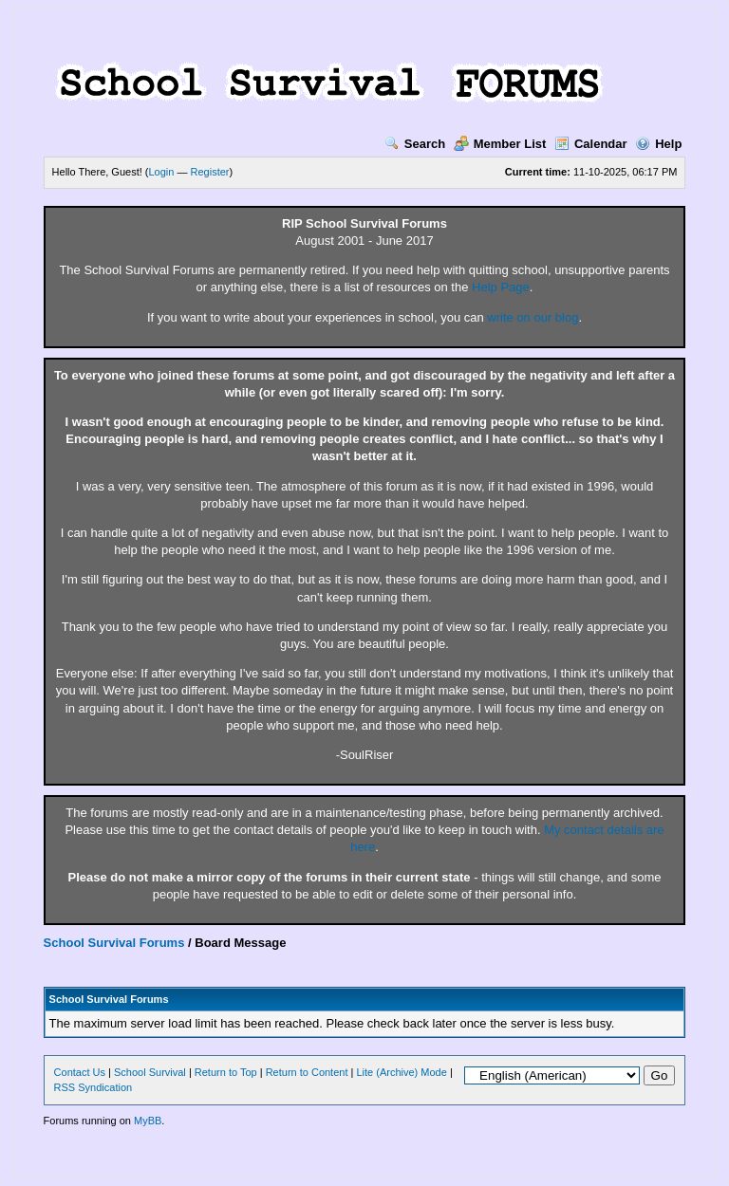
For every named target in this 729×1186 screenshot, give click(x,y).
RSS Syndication (93, 1087)
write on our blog (532, 317)
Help (658, 144)
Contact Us (79, 1072)
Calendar (590, 144)
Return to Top (226, 1072)
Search (414, 144)
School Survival (150, 1072)
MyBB (147, 1120)
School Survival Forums (114, 943)
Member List (500, 144)
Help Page (501, 287)
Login (162, 171)
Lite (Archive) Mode (401, 1072)
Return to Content (307, 1072)
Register (210, 171)
